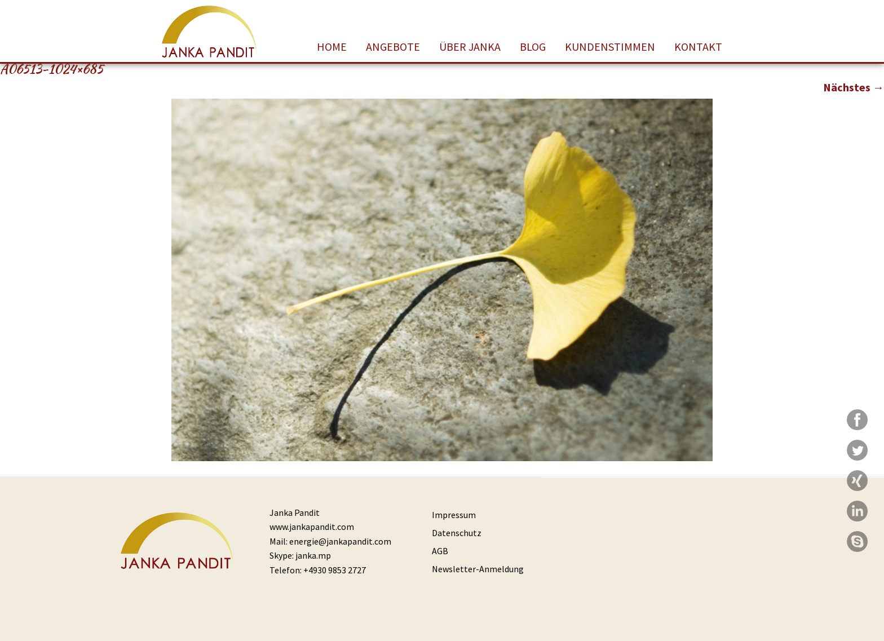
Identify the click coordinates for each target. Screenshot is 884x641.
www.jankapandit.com (311, 526)
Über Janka (470, 46)
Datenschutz (456, 532)
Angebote (393, 46)
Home (332, 46)
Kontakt (698, 46)
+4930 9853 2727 (334, 570)
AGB (440, 550)
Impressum (454, 514)
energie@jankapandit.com (340, 541)
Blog (533, 46)
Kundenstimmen (610, 46)
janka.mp (313, 555)
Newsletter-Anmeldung (478, 568)
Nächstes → (853, 87)
